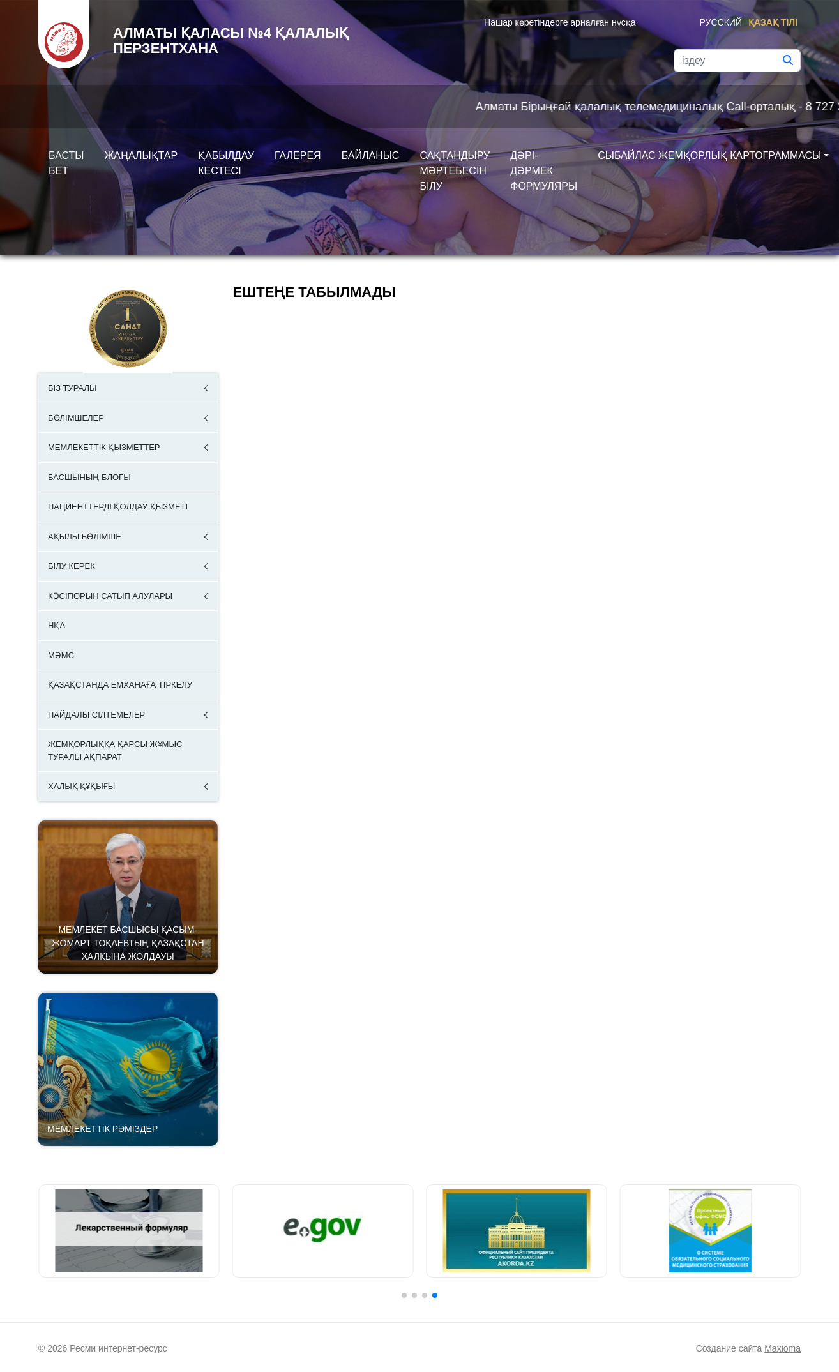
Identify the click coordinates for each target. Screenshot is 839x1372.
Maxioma (782, 1348)
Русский (721, 22)
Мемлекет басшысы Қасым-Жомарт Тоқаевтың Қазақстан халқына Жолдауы (128, 942)
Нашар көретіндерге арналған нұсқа (559, 22)
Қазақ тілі (772, 22)
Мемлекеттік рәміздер (102, 1129)
